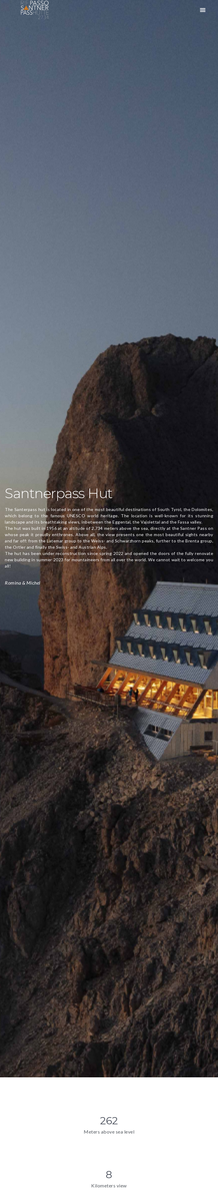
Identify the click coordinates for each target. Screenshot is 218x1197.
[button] (202, 9)
